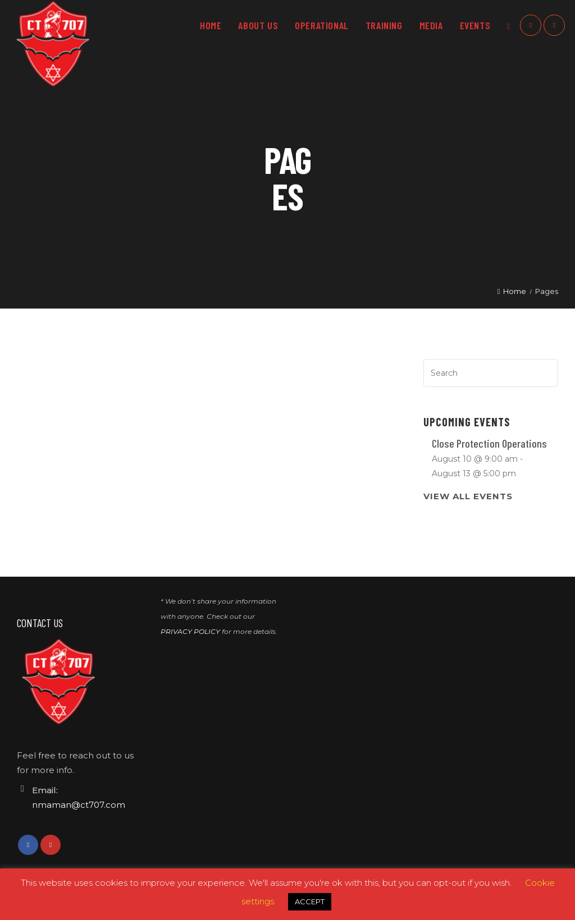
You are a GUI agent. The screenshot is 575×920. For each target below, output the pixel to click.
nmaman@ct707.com (78, 804)
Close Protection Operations (489, 443)
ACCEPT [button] (310, 901)
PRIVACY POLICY (190, 631)
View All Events (468, 496)
